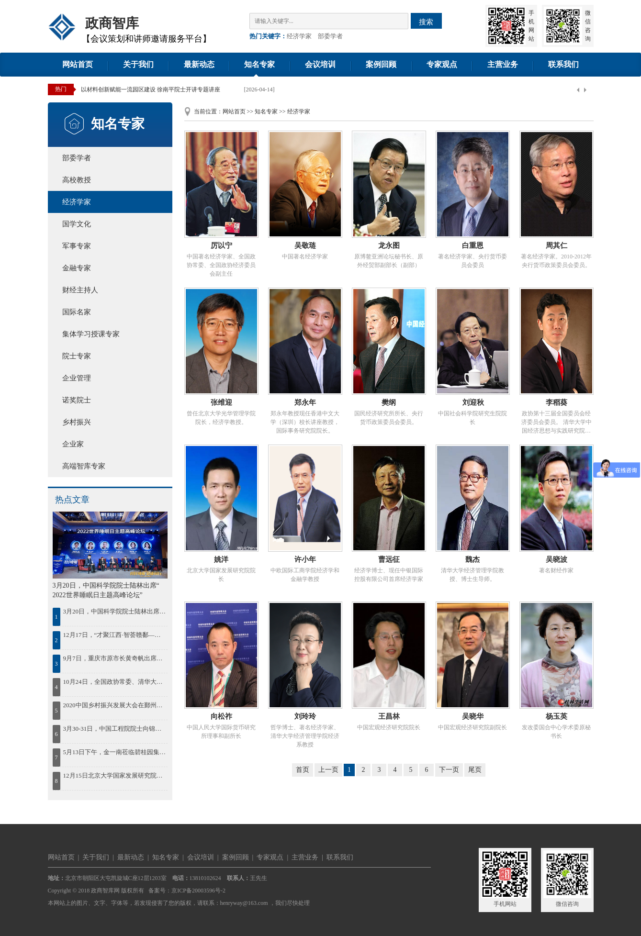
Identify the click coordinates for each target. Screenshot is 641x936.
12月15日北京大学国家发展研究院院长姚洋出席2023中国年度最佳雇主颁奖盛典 (114, 775)
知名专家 (259, 64)
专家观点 (442, 64)
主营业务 (502, 64)
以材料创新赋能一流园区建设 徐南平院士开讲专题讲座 (150, 89)
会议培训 (320, 64)
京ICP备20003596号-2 (198, 890)
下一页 (449, 769)
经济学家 (299, 36)
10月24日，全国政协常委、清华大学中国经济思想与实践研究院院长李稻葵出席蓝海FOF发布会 (114, 681)
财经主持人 (80, 290)
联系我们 (563, 64)
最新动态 (199, 64)
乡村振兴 (76, 422)
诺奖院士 (76, 400)
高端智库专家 (83, 466)
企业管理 (76, 378)
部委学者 (330, 36)
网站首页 (77, 64)
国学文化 (76, 224)
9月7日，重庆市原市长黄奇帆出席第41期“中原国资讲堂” (114, 658)
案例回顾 (381, 64)
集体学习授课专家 (91, 334)
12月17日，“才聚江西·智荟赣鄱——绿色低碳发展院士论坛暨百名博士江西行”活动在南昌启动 (114, 634)
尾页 (475, 769)
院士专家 (76, 356)
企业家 (73, 444)
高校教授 (76, 180)
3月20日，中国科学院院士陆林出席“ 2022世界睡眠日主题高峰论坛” (114, 611)
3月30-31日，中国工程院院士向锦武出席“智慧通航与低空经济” (114, 728)
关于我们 (138, 64)
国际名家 (76, 312)
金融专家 (76, 268)
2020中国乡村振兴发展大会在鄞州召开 (114, 705)
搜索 (426, 22)
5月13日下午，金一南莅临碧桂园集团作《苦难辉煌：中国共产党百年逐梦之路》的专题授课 (114, 752)
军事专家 (76, 246)
